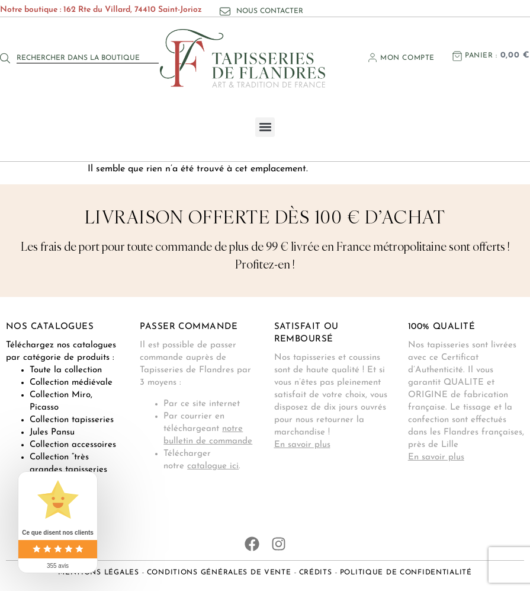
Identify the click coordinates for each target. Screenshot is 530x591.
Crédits (315, 572)
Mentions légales (98, 572)
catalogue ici (213, 466)
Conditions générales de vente (219, 572)
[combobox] (88, 58)
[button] (265, 127)
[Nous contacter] (225, 11)
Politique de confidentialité (406, 572)
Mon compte (407, 58)
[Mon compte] (372, 57)
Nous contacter (269, 11)
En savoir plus (302, 444)
